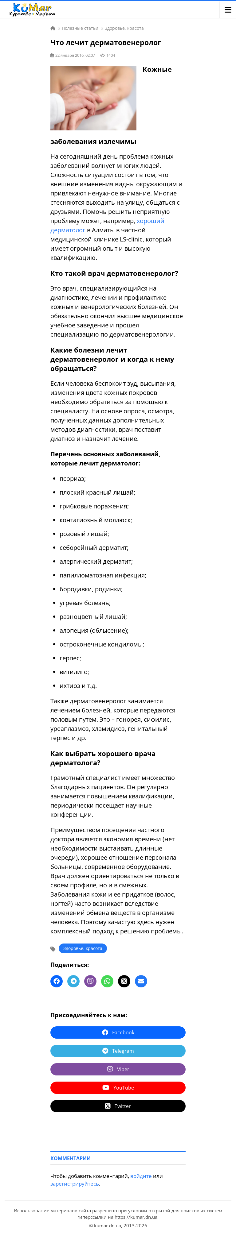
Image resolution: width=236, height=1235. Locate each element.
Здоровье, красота (82, 948)
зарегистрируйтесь (74, 1183)
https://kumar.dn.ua (136, 1217)
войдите (141, 1175)
